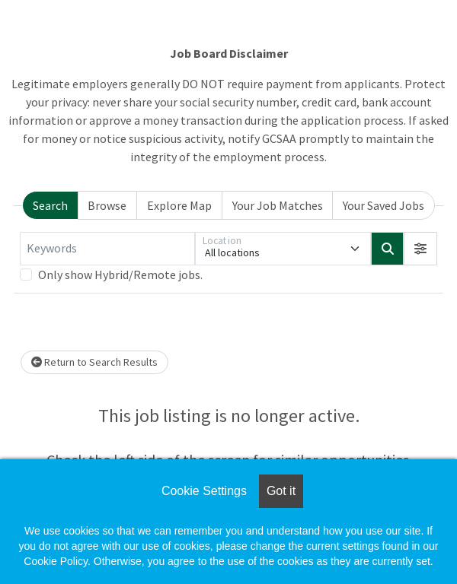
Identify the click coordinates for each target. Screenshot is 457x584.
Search (50, 205)
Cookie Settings (204, 490)
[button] (420, 248)
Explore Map (179, 205)
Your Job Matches (277, 205)
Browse (107, 205)
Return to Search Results (94, 362)
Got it (281, 490)
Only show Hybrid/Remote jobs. (120, 274)
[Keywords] (107, 248)
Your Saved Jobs (383, 205)
